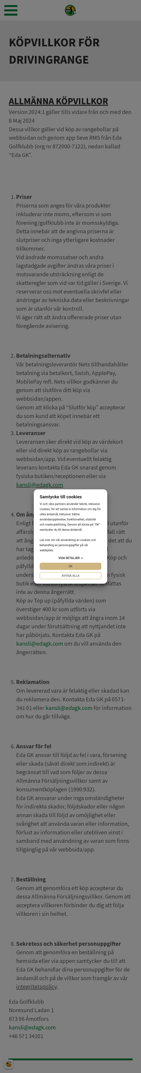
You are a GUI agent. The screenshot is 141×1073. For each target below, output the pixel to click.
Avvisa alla (70, 575)
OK (70, 566)
